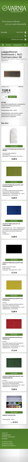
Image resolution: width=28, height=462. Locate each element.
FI (1, 32)
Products (8, 45)
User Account (21, 32)
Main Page (3, 59)
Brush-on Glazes (15, 59)
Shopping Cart (18, 45)
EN (6, 32)
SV (3, 32)
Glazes (8, 59)
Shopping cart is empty (19, 39)
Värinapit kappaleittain (8, 415)
